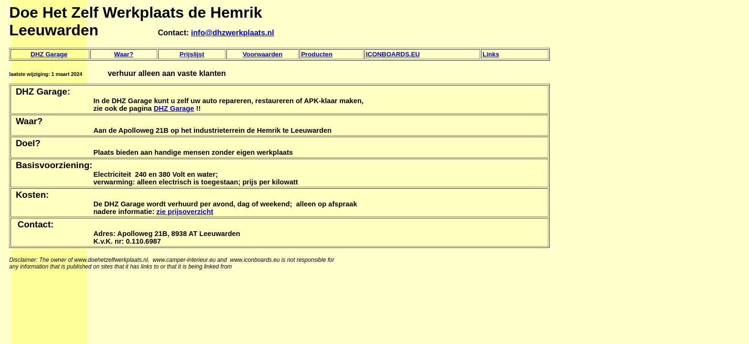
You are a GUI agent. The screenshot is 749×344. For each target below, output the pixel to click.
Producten (316, 54)
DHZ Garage (49, 54)
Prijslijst (192, 54)
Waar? (123, 54)
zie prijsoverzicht (184, 211)
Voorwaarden (262, 54)
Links (490, 54)
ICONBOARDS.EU (393, 54)
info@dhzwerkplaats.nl (232, 33)
